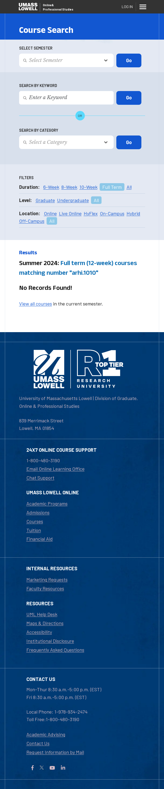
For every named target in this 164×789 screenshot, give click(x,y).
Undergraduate (73, 200)
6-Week (51, 187)
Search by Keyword (38, 85)
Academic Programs (47, 503)
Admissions (38, 512)
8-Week (69, 187)
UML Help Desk (41, 614)
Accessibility (39, 632)
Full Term (112, 187)
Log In (127, 6)
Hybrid (133, 213)
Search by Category (38, 130)
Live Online (70, 213)
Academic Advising (45, 734)
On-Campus (112, 213)
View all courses (35, 304)
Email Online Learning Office (55, 469)
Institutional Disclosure (50, 641)
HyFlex (91, 213)
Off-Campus (31, 221)
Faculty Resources (45, 588)
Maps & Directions (45, 623)
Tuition (33, 530)
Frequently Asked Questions (55, 650)
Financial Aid (39, 539)
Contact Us (38, 743)
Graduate (45, 200)
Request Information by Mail (55, 752)
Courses (34, 521)
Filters (26, 177)
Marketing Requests (47, 579)
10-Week (88, 187)
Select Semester (36, 48)
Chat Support (40, 478)
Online (50, 213)
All (129, 187)
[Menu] (143, 7)
